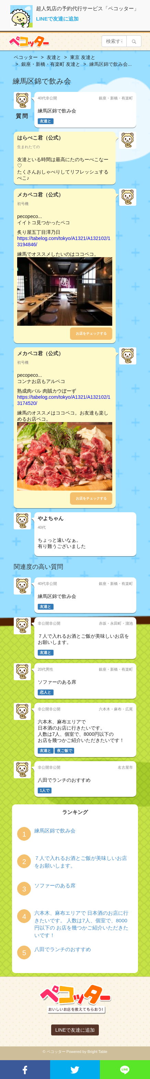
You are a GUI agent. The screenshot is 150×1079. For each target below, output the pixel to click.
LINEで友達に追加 (57, 19)
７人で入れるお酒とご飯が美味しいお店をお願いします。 (80, 861)
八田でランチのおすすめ (62, 949)
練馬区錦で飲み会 (55, 831)
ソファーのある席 (55, 885)
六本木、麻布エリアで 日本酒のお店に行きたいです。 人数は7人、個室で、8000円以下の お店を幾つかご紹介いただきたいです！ (81, 924)
